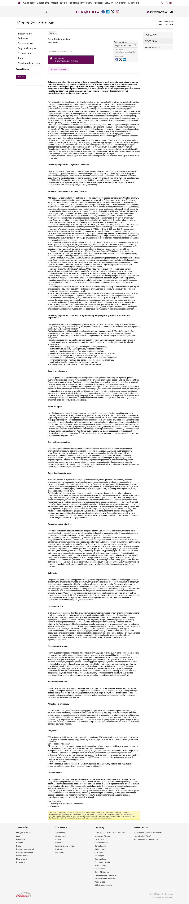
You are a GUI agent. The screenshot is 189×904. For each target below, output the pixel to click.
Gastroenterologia (102, 862)
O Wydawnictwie (23, 833)
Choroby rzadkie (101, 843)
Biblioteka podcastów (103, 885)
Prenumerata (24, 53)
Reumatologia (100, 859)
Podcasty (98, 3)
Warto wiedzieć (100, 882)
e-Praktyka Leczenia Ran (105, 879)
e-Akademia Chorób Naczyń (146, 839)
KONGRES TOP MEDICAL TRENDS (110, 833)
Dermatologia (100, 846)
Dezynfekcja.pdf (62, 61)
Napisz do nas (22, 856)
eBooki (63, 3)
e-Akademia (120, 3)
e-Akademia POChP (142, 836)
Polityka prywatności (25, 849)
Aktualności (29, 3)
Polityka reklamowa (24, 852)
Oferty (18, 836)
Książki (54, 3)
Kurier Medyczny (153, 47)
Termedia (168, 898)
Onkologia (98, 852)
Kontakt (21, 58)
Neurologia (99, 856)
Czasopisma (43, 3)
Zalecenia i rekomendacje (105, 875)
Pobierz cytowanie (58, 69)
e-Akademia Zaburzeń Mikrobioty (148, 833)
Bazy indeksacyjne (27, 48)
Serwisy (109, 3)
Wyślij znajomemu (123, 45)
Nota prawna (21, 859)
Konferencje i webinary (80, 3)
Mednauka (133, 3)
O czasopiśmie (25, 43)
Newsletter (20, 839)
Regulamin (20, 862)
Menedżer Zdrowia (102, 836)
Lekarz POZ (99, 839)
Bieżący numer (25, 34)
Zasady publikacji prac (29, 63)
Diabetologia (99, 849)
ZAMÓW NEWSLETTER (160, 12)
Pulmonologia (100, 865)
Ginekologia (99, 869)
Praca (18, 846)
